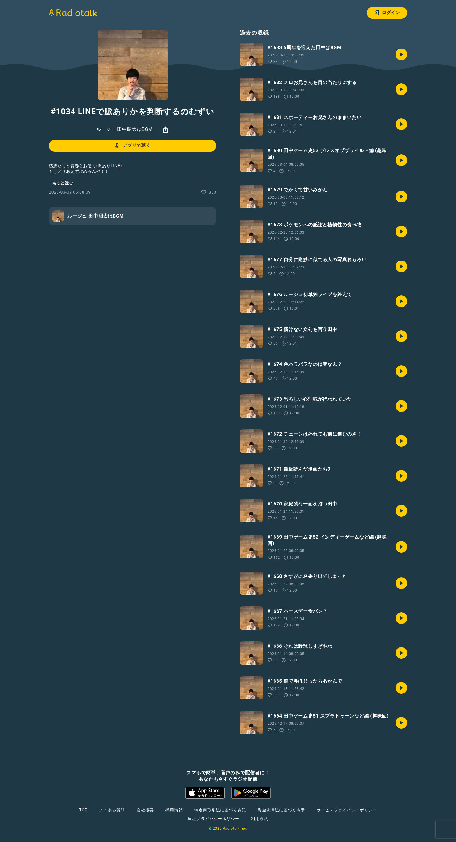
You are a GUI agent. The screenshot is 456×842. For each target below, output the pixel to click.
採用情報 (174, 810)
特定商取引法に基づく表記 (220, 810)
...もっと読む (61, 183)
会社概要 (145, 810)
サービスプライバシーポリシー (347, 810)
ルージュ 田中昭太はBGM (124, 129)
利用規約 (259, 818)
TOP (83, 810)
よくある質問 (112, 810)
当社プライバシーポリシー (214, 818)
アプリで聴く (132, 145)
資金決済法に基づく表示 (281, 810)
